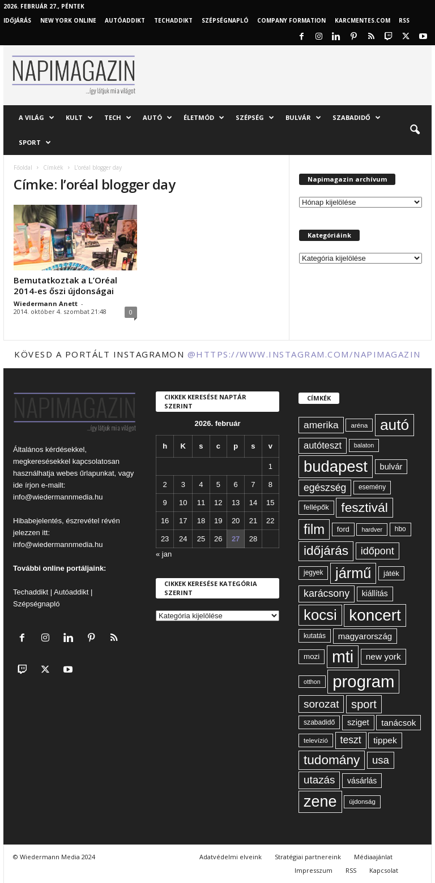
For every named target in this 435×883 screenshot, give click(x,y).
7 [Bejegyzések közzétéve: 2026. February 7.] (253, 484)
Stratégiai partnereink (308, 856)
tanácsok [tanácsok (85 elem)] (398, 722)
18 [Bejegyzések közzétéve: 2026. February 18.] (201, 520)
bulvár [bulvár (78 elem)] (391, 466)
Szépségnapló (225, 20)
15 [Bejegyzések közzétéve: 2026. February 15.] (270, 502)
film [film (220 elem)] (314, 529)
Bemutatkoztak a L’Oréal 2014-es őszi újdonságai (65, 285)
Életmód (204, 117)
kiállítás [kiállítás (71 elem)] (375, 593)
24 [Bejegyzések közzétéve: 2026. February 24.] (183, 539)
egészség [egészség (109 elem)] (325, 487)
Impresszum (313, 870)
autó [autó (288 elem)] (394, 424)
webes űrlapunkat (85, 473)
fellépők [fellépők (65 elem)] (316, 507)
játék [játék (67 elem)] (391, 573)
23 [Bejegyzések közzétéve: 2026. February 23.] (165, 539)
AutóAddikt (125, 20)
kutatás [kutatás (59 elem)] (315, 636)
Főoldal (23, 167)
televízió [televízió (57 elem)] (316, 740)
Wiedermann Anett (46, 303)
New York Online (68, 20)
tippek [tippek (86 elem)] (384, 740)
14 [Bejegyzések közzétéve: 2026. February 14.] (253, 502)
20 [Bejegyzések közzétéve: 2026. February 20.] (236, 520)
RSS (404, 20)
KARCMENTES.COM (362, 20)
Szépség (255, 117)
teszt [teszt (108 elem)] (350, 740)
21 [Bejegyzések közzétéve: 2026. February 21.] (253, 520)
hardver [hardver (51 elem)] (371, 529)
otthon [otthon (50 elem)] (312, 681)
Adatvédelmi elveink (230, 856)
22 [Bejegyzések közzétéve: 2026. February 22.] (270, 520)
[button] (414, 130)
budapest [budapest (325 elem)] (336, 466)
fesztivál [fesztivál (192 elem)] (364, 507)
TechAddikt (173, 20)
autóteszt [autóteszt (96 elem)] (323, 445)
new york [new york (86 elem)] (383, 656)
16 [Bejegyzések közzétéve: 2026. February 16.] (165, 520)
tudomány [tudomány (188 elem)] (332, 760)
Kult (79, 117)
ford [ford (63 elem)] (343, 529)
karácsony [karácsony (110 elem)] (326, 593)
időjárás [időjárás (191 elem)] (326, 551)
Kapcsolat (383, 870)
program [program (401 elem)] (363, 681)
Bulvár (303, 117)
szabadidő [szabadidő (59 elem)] (319, 722)
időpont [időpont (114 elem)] (377, 551)
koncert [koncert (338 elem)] (374, 615)
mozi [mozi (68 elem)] (311, 656)
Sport (35, 142)
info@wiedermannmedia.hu (58, 497)
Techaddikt (30, 592)
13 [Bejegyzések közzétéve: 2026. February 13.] (236, 502)
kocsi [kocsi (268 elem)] (320, 615)
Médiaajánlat (373, 856)
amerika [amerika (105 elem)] (321, 424)
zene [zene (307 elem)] (320, 801)
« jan (164, 554)
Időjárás (17, 20)
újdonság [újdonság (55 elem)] (362, 801)
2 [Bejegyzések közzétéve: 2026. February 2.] (165, 484)
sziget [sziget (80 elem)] (358, 722)
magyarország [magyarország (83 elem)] (365, 636)
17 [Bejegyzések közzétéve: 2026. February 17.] (183, 520)
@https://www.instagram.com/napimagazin (304, 354)
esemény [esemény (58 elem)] (372, 487)
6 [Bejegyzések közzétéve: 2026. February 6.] (235, 484)
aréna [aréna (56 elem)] (359, 425)
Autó (157, 117)
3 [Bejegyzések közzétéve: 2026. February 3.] (183, 484)
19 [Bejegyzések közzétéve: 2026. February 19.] (218, 520)
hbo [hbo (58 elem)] (400, 529)
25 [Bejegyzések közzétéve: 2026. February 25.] (201, 539)
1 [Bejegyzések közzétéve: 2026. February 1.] (270, 466)
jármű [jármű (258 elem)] (353, 573)
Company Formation (291, 20)
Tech (117, 117)
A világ (36, 117)
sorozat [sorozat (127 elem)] (321, 704)
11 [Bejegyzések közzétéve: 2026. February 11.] (201, 502)
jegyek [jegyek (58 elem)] (313, 572)
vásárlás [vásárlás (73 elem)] (362, 780)
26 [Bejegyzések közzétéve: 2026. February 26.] (218, 539)
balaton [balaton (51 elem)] (364, 445)
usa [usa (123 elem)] (380, 760)
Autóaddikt (71, 592)
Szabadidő (356, 117)
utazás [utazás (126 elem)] (319, 780)
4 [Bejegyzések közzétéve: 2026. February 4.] (201, 484)
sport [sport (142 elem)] (364, 704)
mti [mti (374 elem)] (342, 657)
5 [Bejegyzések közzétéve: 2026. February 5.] (218, 484)
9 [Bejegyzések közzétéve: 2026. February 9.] (165, 502)
